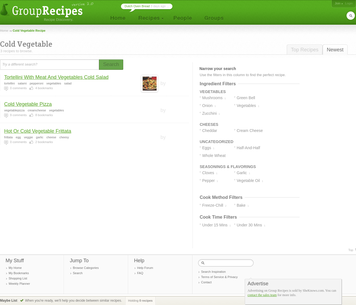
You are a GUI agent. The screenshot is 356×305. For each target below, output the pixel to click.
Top (350, 250)
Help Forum (145, 267)
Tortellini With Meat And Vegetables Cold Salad (56, 77)
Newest (335, 49)
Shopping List (18, 278)
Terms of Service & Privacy (219, 277)
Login (349, 3)
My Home (15, 267)
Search (78, 273)
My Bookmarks (19, 273)
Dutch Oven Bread (137, 6)
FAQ (140, 273)
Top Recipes (304, 49)
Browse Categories (86, 267)
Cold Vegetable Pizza (28, 104)
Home (4, 30)
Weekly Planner (19, 283)
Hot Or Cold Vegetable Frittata (37, 131)
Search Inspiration (213, 271)
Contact (206, 282)
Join (337, 3)
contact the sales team (262, 295)
